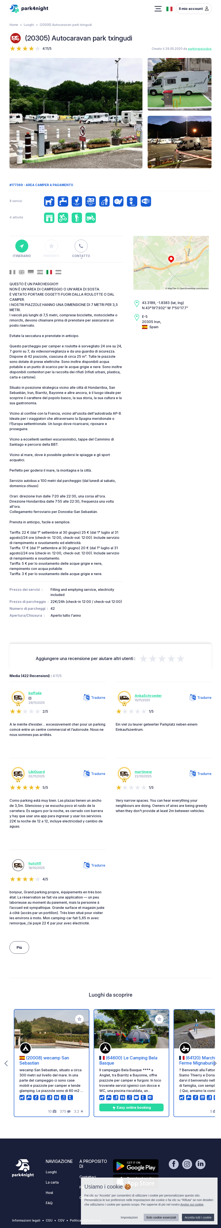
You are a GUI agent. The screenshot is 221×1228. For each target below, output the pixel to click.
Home (13, 25)
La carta (52, 1182)
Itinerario (22, 249)
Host (49, 1192)
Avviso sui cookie (191, 1204)
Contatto (81, 249)
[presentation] (6, 1063)
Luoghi (29, 25)
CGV (61, 1220)
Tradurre (94, 697)
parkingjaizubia (200, 48)
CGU (49, 1220)
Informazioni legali (26, 1220)
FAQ (49, 1203)
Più (19, 947)
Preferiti (51, 249)
